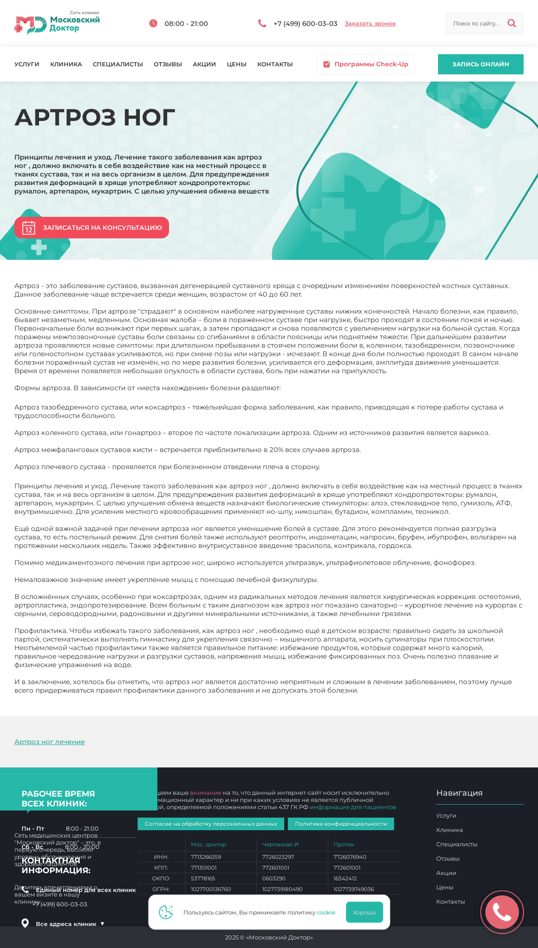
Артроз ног (379, 690)
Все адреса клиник (70, 923)
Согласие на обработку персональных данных (211, 823)
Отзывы (168, 64)
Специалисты (118, 64)
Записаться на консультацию (102, 227)
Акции (204, 64)
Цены (237, 64)
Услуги (26, 64)
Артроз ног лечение (49, 741)
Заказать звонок (370, 23)
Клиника (66, 64)
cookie (328, 912)
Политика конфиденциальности (341, 823)
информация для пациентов (353, 806)
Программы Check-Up (365, 64)
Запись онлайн (480, 64)
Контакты (275, 64)
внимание (205, 792)
